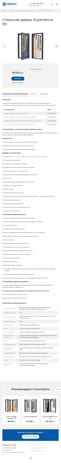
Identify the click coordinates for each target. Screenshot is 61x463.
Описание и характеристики (15, 94)
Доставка (44, 94)
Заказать (17, 78)
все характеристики (35, 69)
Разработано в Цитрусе (36, 450)
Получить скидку (30, 436)
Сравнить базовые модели (38, 156)
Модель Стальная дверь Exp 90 (19, 156)
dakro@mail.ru (8, 450)
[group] (30, 46)
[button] (56, 47)
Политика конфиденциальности (39, 448)
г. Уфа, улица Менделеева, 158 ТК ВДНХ (14, 452)
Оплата (33, 94)
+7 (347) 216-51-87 (10, 448)
